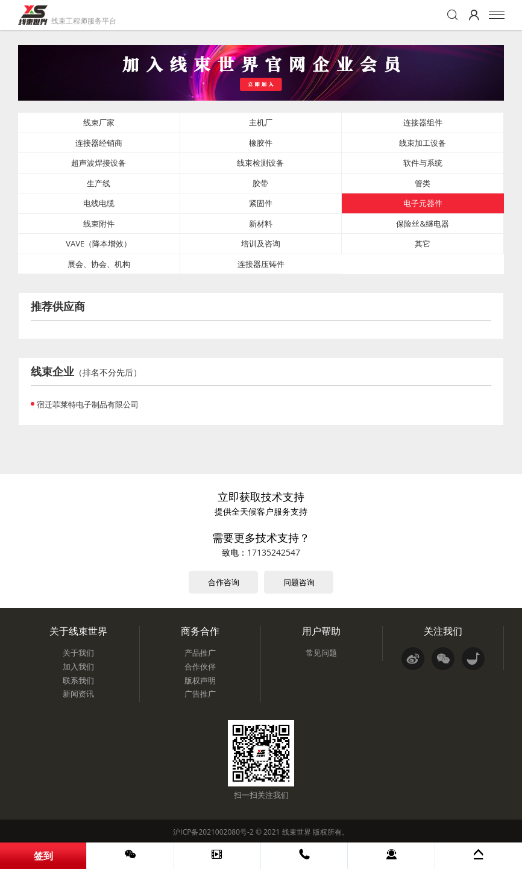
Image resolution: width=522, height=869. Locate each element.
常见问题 (321, 652)
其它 (422, 243)
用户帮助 (321, 631)
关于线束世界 (78, 631)
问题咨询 (299, 582)
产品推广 (200, 652)
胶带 (260, 183)
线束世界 (296, 832)
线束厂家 (99, 122)
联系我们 (78, 680)
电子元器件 (422, 203)
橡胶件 (260, 142)
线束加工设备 (422, 142)
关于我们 (78, 652)
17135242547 (273, 552)
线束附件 (99, 223)
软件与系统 (422, 162)
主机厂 (260, 122)
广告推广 (200, 693)
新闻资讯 (78, 693)
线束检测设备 (260, 162)
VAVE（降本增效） (98, 243)
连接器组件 (422, 122)
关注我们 (443, 631)
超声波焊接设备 (98, 162)
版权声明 (200, 680)
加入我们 (78, 666)
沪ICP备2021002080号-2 (213, 832)
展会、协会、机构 (99, 264)
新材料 (260, 223)
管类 (422, 183)
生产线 (98, 183)
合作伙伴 (200, 666)
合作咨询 (223, 582)
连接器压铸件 (261, 264)
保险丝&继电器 (422, 223)
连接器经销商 (98, 142)
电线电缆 (99, 203)
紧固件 (260, 203)
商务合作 (200, 631)
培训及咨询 (260, 243)
